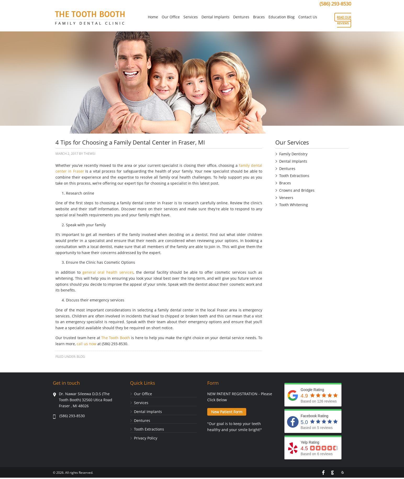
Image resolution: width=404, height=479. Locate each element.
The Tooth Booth (115, 337)
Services (141, 402)
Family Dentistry (293, 153)
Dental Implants (293, 161)
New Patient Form (226, 411)
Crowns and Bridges (297, 190)
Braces (285, 182)
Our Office (143, 393)
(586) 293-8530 (335, 4)
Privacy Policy (145, 438)
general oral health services (107, 272)
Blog (81, 356)
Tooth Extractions (294, 175)
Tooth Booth (89, 19)
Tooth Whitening (293, 204)
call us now (86, 343)
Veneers (286, 197)
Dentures (287, 168)
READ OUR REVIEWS (344, 20)
